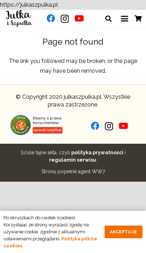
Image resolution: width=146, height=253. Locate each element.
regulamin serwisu (72, 160)
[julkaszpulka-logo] (19, 18)
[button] (109, 18)
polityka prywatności (97, 152)
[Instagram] (65, 18)
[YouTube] (79, 18)
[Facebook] (51, 18)
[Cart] (138, 18)
